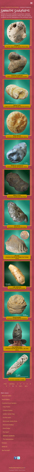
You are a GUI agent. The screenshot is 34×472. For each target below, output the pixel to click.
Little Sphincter (17, 287)
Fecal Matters (6, 399)
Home (2, 7)
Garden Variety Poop (9, 414)
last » (26, 386)
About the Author (6, 395)
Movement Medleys (8, 425)
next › (20, 386)
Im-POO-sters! (7, 417)
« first (4, 384)
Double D (17, 46)
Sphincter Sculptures (9, 435)
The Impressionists (8, 439)
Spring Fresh (17, 106)
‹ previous (11, 384)
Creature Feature (8, 410)
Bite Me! (17, 257)
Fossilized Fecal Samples (12, 7)
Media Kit (4, 446)
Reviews (4, 443)
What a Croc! (17, 196)
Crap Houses (6, 406)
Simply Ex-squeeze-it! (17, 166)
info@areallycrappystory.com (17, 467)
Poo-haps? (6, 432)
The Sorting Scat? (17, 349)
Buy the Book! (6, 450)
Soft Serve (17, 226)
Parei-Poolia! (6, 428)
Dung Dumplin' (17, 318)
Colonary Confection (17, 76)
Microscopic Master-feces (10, 421)
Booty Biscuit (17, 136)
